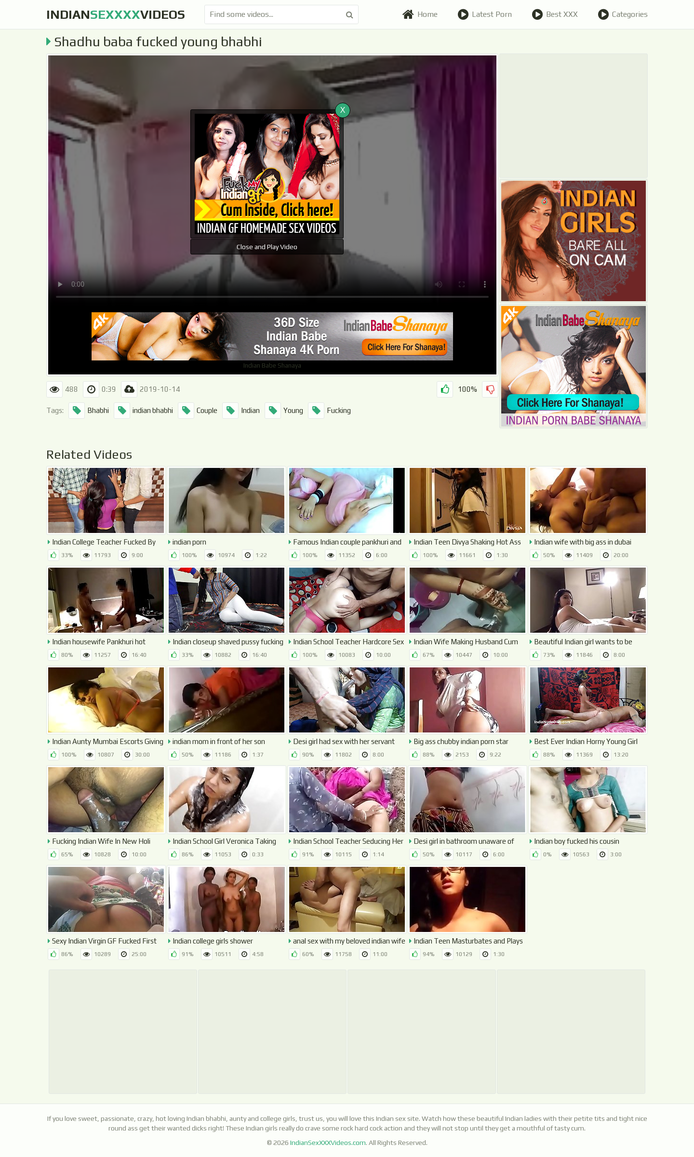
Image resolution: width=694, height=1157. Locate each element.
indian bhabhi (143, 410)
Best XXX (555, 14)
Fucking (329, 410)
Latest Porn (484, 14)
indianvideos (115, 14)
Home (420, 14)
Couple (197, 410)
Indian (241, 410)
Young (284, 410)
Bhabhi (88, 410)
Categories (623, 14)
